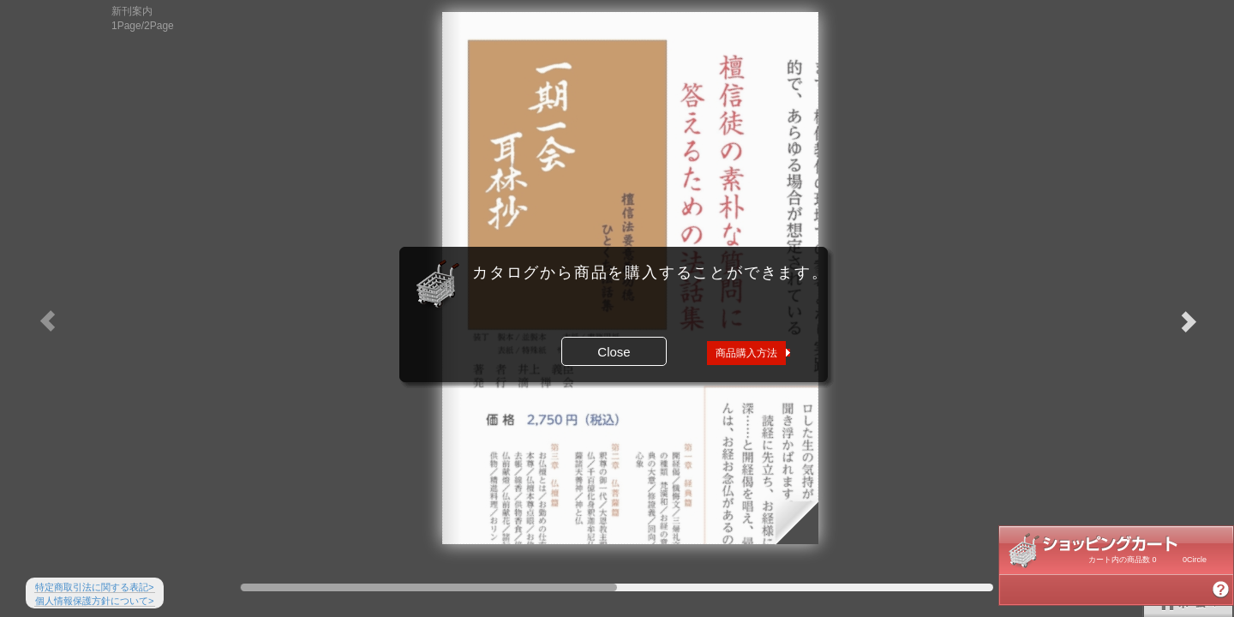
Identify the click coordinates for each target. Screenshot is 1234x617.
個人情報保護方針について (94, 600)
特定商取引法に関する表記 (94, 586)
